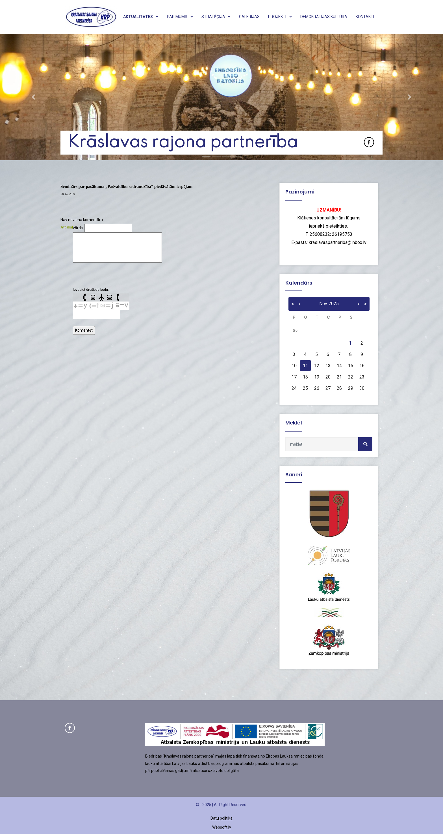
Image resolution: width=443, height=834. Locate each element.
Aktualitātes (140, 16)
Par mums (180, 16)
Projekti (280, 16)
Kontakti (365, 16)
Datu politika (221, 818)
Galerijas (249, 16)
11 (305, 365)
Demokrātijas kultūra (323, 16)
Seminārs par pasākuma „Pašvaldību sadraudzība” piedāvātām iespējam (126, 186)
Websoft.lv (221, 827)
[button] (33, 97)
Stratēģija (216, 16)
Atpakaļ (66, 227)
